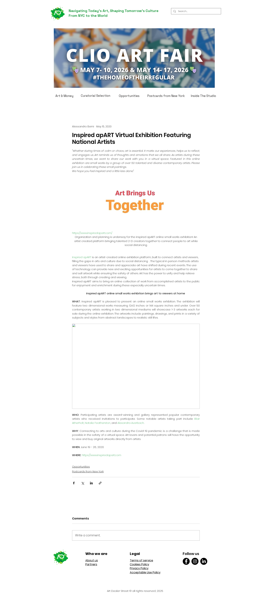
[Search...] (195, 11)
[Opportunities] (129, 95)
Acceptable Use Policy (145, 572)
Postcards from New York (88, 471)
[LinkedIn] (203, 561)
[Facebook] (186, 561)
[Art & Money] (64, 95)
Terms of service (141, 560)
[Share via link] (100, 483)
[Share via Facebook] (73, 483)
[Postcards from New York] (166, 95)
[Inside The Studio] (203, 95)
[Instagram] (194, 561)
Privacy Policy (139, 568)
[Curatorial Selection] (95, 95)
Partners (91, 564)
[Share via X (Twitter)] (82, 483)
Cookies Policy (139, 564)
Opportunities (81, 466)
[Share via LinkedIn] (91, 483)
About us (91, 560)
